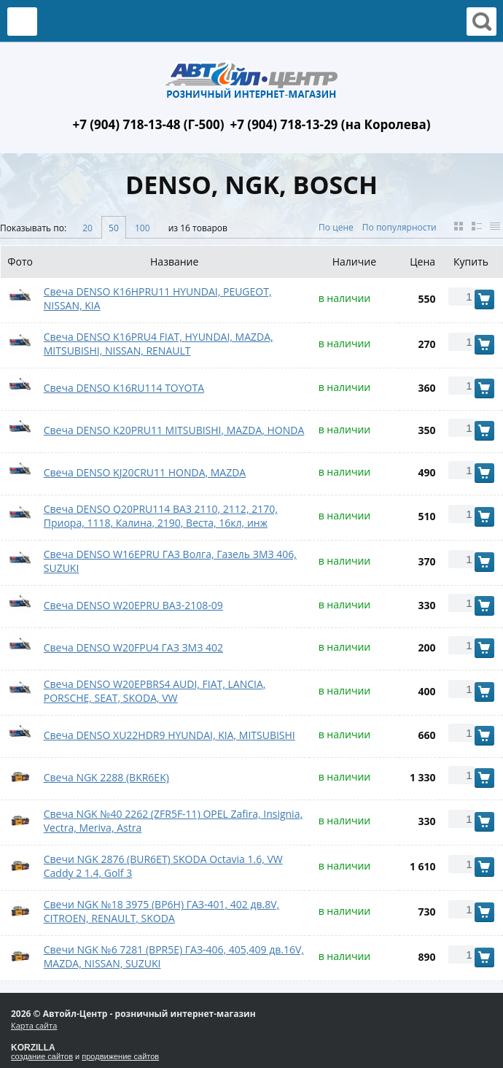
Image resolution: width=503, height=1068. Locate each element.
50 (114, 228)
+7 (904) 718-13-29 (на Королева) (330, 124)
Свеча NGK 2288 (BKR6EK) (106, 777)
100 (142, 228)
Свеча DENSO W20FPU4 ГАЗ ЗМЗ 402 (133, 647)
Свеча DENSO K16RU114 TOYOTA (124, 388)
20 (87, 228)
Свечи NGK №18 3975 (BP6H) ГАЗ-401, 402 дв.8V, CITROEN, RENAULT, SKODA (161, 911)
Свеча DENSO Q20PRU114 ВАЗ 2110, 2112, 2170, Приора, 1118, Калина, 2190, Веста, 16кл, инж (161, 516)
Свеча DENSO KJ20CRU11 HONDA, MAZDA (145, 472)
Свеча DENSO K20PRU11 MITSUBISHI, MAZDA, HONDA (174, 430)
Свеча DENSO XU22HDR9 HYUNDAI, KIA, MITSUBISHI (169, 735)
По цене (336, 227)
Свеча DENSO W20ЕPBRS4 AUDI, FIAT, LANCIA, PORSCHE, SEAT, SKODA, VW (155, 691)
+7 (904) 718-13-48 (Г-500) (148, 124)
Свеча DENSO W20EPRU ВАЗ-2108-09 (133, 605)
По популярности (399, 227)
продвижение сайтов (120, 1056)
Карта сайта (34, 1025)
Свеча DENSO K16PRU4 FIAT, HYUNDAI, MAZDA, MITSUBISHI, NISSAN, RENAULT (158, 343)
